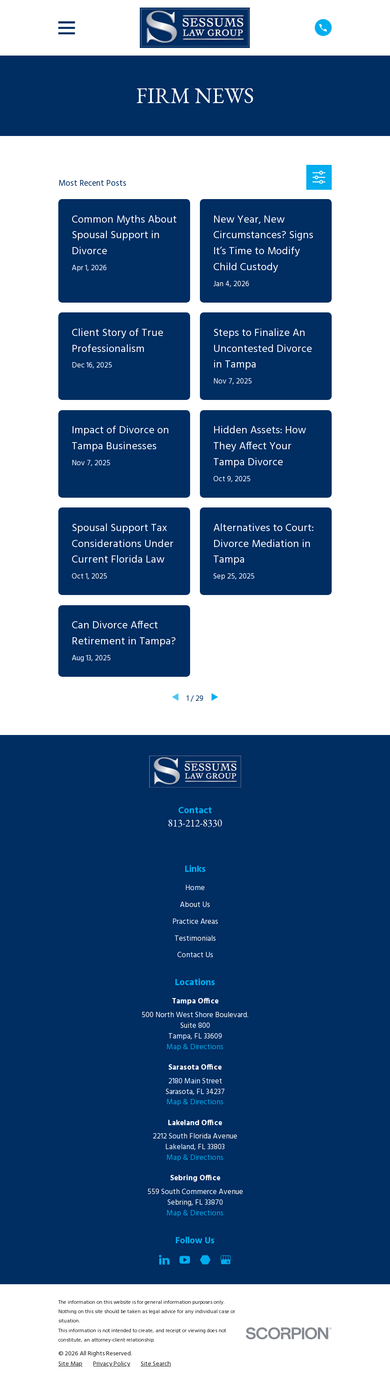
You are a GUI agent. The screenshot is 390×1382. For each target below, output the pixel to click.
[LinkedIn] (164, 1259)
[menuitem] (70, 1364)
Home (195, 888)
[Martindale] (205, 1259)
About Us (195, 905)
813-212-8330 (195, 823)
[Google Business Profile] (225, 1259)
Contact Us (195, 955)
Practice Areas (195, 922)
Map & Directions (195, 1047)
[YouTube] (184, 1259)
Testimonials (195, 939)
